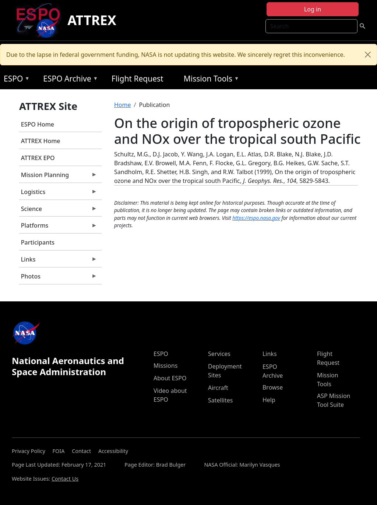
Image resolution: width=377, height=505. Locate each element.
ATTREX (91, 20)
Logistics (58, 194)
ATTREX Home (40, 141)
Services (219, 354)
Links (58, 261)
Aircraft (218, 388)
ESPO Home (37, 124)
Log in (312, 9)
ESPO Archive (68, 79)
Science (58, 211)
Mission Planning (58, 177)
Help (269, 400)
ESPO (15, 79)
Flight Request (137, 78)
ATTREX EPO (38, 158)
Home (122, 105)
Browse (273, 387)
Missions (165, 366)
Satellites (220, 400)
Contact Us (65, 478)
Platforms (58, 227)
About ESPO (170, 378)
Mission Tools (209, 79)
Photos (58, 278)
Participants (37, 242)
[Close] (368, 54)
